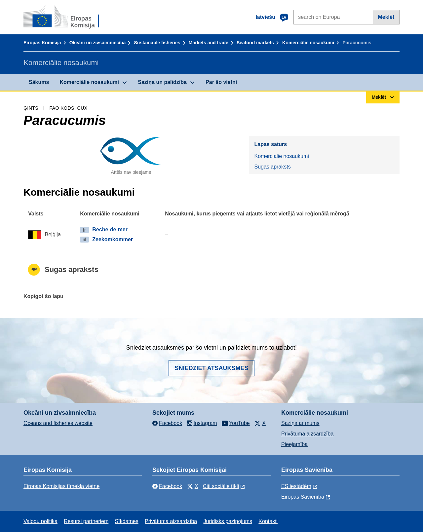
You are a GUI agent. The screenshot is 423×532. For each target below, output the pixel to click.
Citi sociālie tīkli (221, 486)
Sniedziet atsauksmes (211, 368)
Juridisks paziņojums (228, 521)
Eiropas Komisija (42, 42)
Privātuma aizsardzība (307, 434)
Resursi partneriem (86, 521)
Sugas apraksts (272, 167)
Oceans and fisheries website (58, 423)
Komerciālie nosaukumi (308, 42)
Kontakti (268, 521)
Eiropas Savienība (302, 497)
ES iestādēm (296, 486)
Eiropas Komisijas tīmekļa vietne (61, 486)
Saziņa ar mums (300, 423)
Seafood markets (255, 42)
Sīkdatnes (126, 521)
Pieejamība (294, 444)
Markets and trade (208, 42)
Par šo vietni (221, 82)
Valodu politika (40, 521)
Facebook (167, 486)
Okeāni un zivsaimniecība (97, 42)
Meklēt (386, 17)
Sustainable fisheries (157, 42)
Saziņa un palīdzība (162, 82)
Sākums (39, 82)
